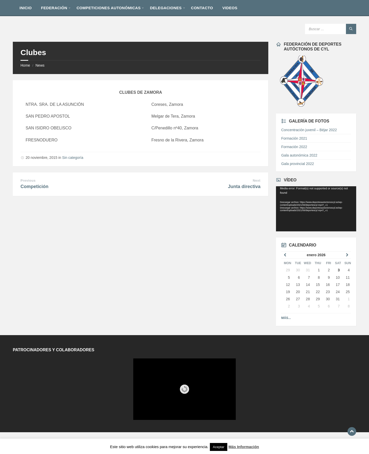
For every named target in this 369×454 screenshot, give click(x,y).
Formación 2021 (294, 138)
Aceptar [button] (218, 447)
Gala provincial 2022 (297, 164)
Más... (286, 318)
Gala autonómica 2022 (299, 155)
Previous (28, 180)
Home (25, 65)
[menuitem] (25, 8)
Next (256, 180)
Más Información (244, 447)
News (39, 65)
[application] (316, 208)
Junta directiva (244, 186)
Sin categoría (72, 158)
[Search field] (330, 29)
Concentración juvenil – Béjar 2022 (309, 130)
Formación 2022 (294, 147)
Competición (34, 186)
